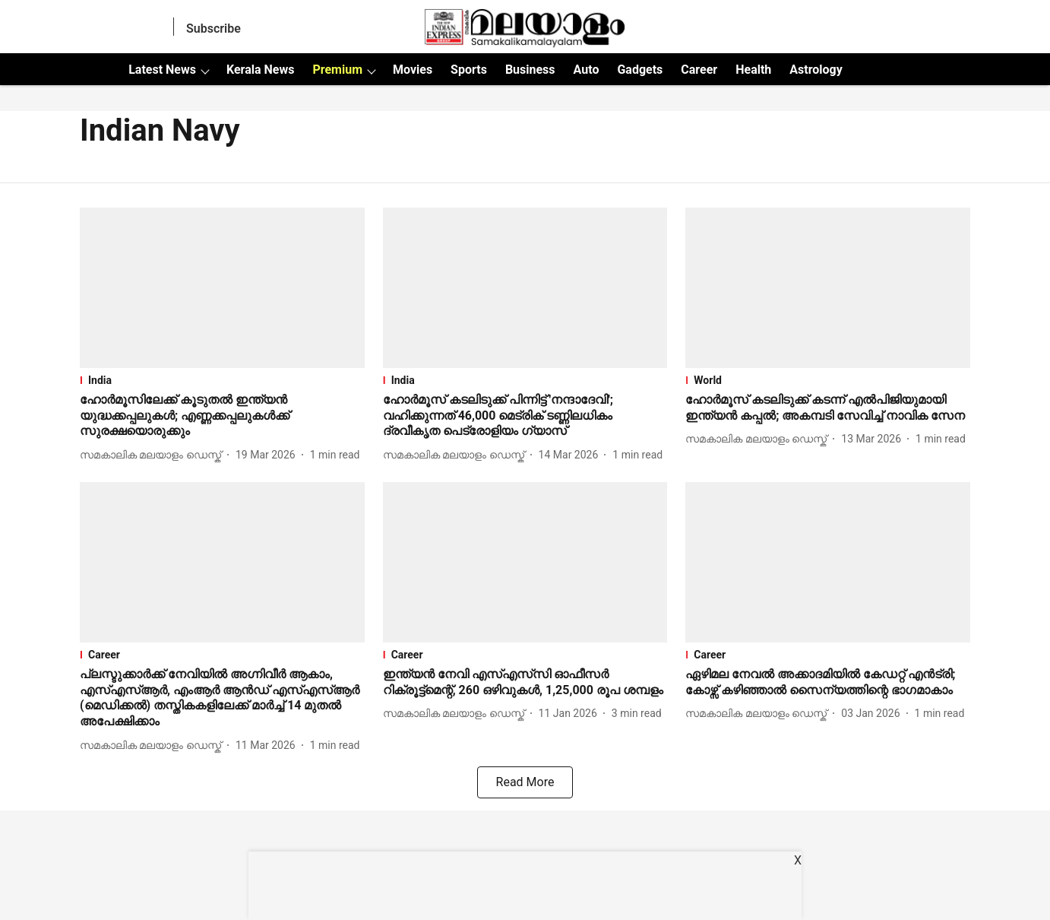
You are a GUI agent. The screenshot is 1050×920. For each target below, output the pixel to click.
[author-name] (153, 455)
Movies (412, 69)
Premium (337, 69)
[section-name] (222, 380)
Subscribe (213, 28)
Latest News (162, 69)
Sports (469, 69)
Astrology (816, 69)
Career (699, 69)
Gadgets (640, 69)
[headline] (222, 415)
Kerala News (260, 69)
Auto (586, 69)
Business (530, 69)
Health (753, 69)
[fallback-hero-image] (222, 288)
